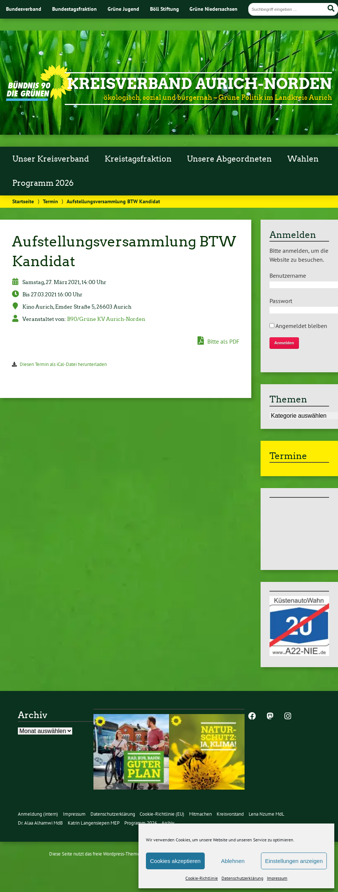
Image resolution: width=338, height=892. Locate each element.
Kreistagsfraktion (138, 159)
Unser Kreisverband (50, 159)
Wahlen (303, 159)
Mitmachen (200, 814)
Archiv (168, 823)
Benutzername (288, 275)
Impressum (277, 878)
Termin (50, 201)
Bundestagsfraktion (74, 8)
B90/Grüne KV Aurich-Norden (106, 319)
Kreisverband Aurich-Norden (199, 84)
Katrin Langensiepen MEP (93, 823)
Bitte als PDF (218, 341)
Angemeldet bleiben (298, 325)
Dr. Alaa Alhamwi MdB (40, 823)
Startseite (23, 201)
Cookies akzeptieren (175, 861)
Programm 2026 (43, 183)
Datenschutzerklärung (242, 878)
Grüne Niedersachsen (213, 8)
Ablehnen (233, 861)
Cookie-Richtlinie (201, 878)
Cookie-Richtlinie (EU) (162, 814)
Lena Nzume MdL (266, 814)
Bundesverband (23, 8)
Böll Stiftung (164, 8)
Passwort (281, 301)
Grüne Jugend (123, 8)
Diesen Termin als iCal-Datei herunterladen (63, 364)
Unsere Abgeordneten (229, 159)
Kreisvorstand (230, 814)
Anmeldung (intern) (38, 814)
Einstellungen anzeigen (294, 861)
